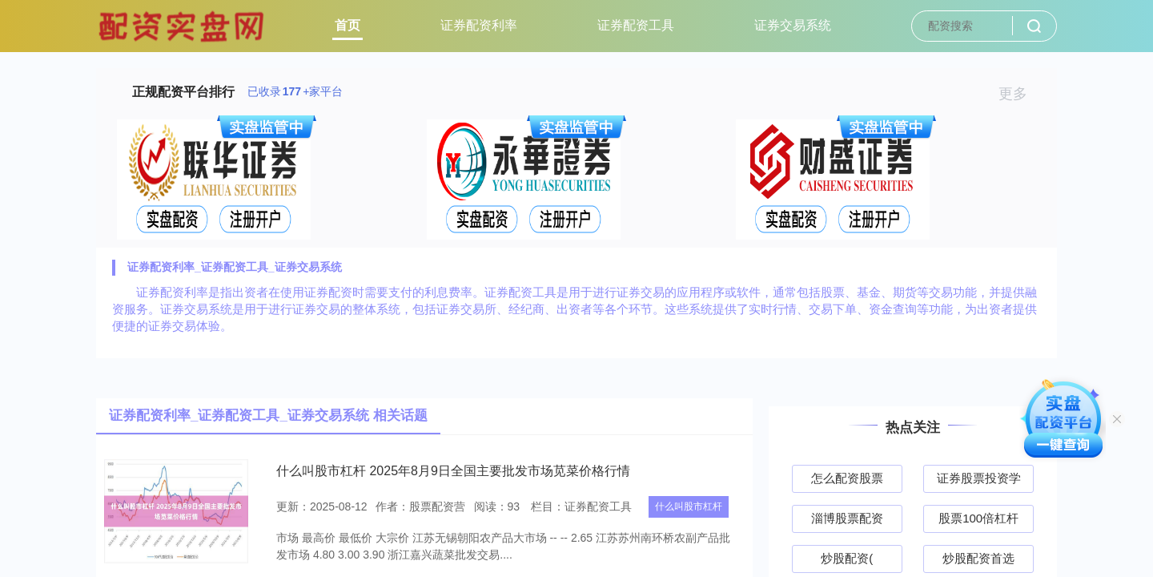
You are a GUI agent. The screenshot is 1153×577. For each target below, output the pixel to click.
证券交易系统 (792, 25)
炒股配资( (847, 558)
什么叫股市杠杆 (688, 506)
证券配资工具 (635, 25)
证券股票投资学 (979, 478)
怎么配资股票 (847, 478)
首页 (347, 25)
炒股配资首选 (978, 558)
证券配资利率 (478, 25)
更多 (1019, 94)
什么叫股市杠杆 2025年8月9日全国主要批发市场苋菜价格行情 (453, 471)
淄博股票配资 (847, 518)
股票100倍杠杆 (978, 518)
